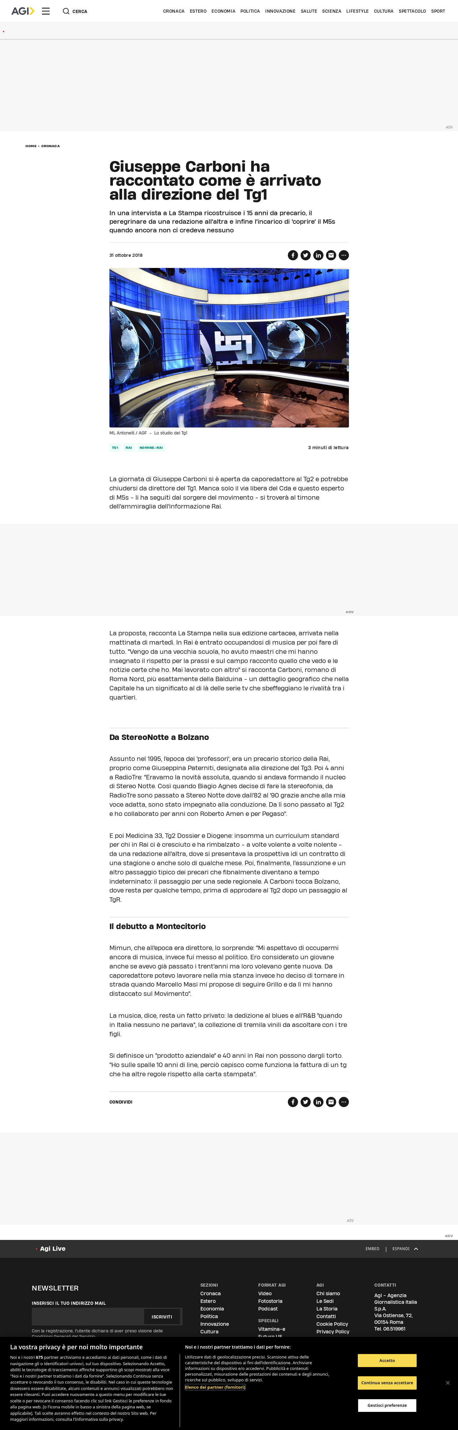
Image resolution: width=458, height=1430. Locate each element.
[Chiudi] (448, 1383)
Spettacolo (412, 11)
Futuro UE (270, 1337)
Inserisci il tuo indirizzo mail (69, 1303)
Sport (438, 11)
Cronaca (174, 11)
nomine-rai (151, 447)
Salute (309, 11)
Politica (250, 11)
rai (129, 447)
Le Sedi (325, 1301)
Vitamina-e (271, 1329)
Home (31, 146)
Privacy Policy (332, 1332)
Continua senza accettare (387, 1383)
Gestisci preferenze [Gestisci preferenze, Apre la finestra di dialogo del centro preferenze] (387, 1405)
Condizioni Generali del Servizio (63, 1336)
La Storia (326, 1309)
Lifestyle (357, 11)
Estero (198, 11)
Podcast (268, 1309)
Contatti (326, 1316)
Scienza (331, 11)
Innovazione (280, 11)
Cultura (384, 11)
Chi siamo (328, 1293)
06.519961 (394, 1329)
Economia (223, 11)
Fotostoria (270, 1301)
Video (265, 1293)
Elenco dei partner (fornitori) (215, 1387)
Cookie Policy (332, 1324)
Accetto (387, 1360)
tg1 (115, 447)
